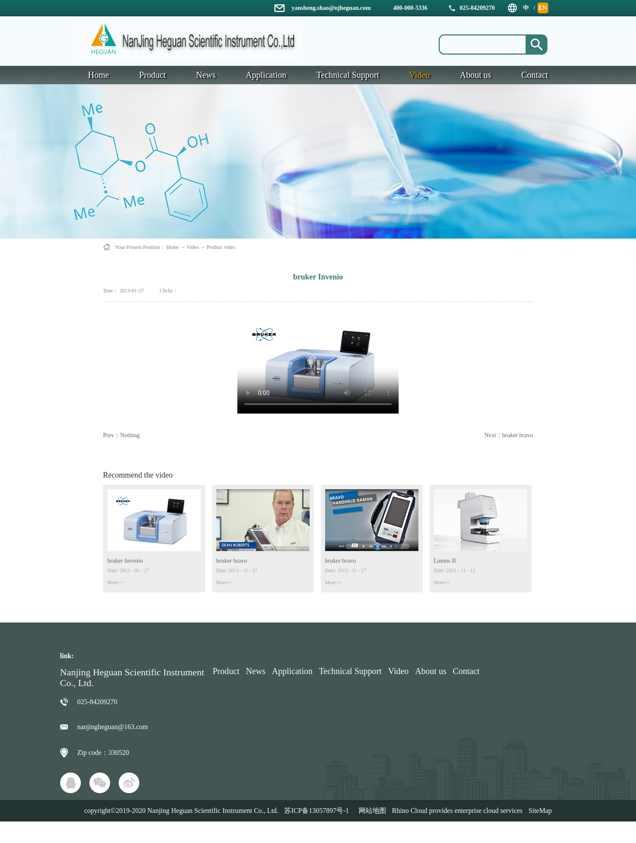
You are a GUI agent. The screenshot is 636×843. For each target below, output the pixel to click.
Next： (508, 435)
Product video (220, 247)
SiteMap (540, 810)
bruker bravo (231, 561)
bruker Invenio (125, 561)
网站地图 (370, 810)
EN (542, 8)
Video (193, 247)
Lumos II (445, 561)
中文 (526, 9)
